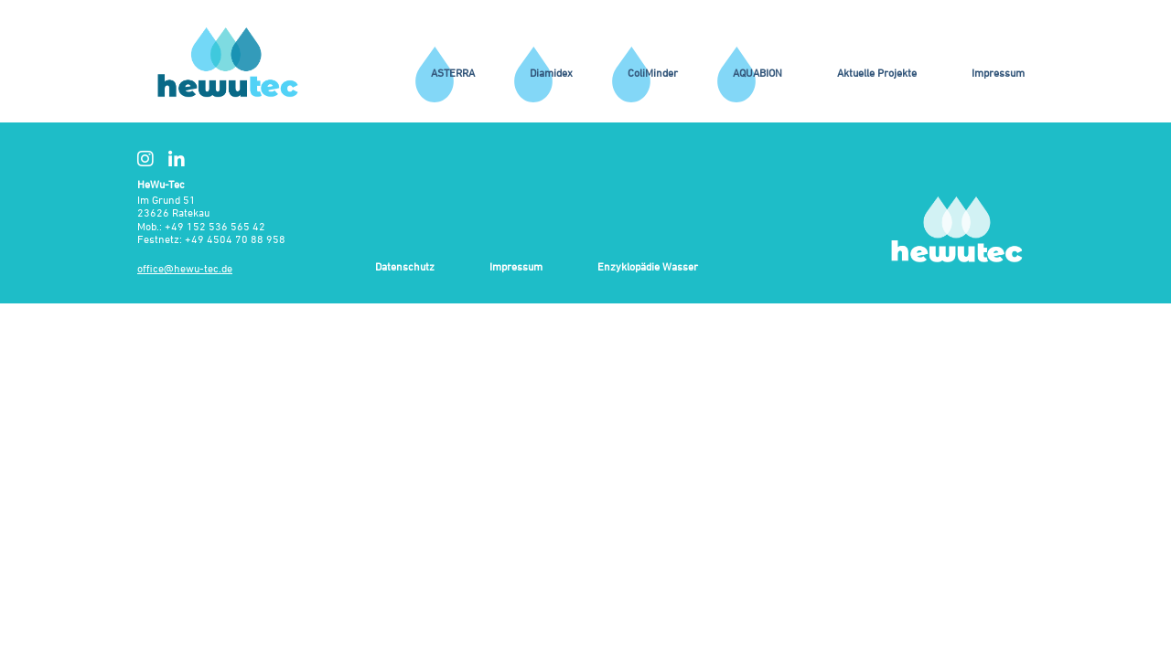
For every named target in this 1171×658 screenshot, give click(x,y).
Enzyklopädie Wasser (647, 267)
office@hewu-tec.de (184, 268)
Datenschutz (405, 267)
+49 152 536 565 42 (215, 226)
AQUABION (757, 73)
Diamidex (551, 73)
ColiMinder (653, 73)
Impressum (998, 73)
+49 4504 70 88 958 (235, 239)
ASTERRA (453, 73)
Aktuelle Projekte (877, 73)
